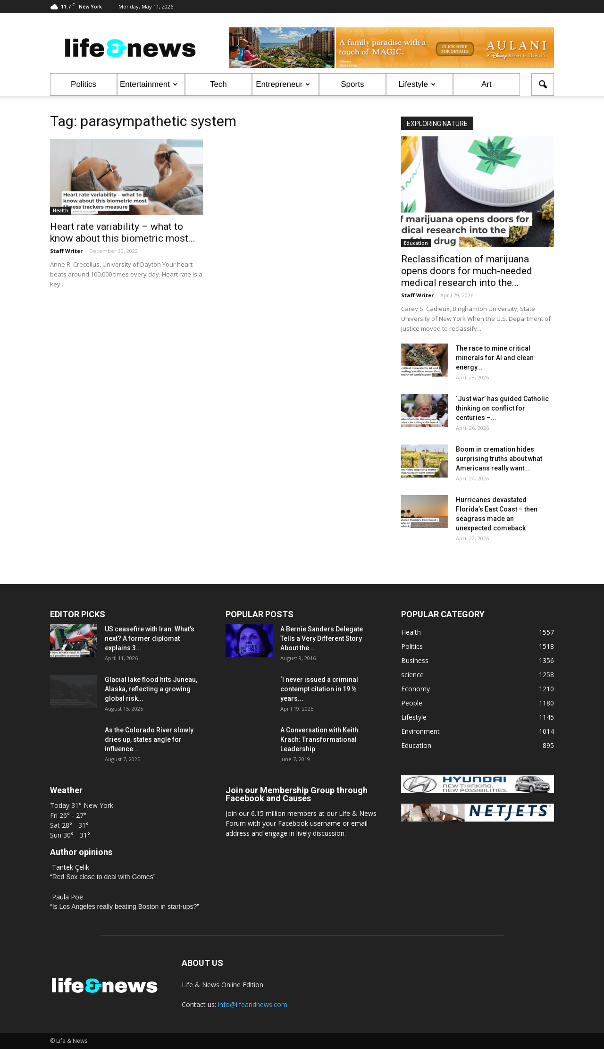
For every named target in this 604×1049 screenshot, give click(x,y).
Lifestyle (417, 84)
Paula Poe (67, 896)
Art (486, 84)
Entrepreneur (283, 84)
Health (60, 210)
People (411, 702)
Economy (415, 688)
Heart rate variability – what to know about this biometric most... (122, 232)
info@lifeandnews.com (252, 1004)
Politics (83, 84)
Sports (352, 84)
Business (414, 660)
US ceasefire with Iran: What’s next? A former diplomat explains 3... (149, 638)
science (412, 674)
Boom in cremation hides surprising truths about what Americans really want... (499, 458)
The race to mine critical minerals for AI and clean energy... (495, 357)
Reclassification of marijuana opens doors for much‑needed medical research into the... (466, 270)
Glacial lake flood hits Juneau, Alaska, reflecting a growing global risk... (151, 689)
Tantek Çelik (70, 867)
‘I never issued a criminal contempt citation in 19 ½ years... (319, 689)
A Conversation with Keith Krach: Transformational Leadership (319, 739)
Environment (420, 731)
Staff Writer (66, 250)
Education (416, 243)
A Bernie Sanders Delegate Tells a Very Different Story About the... (321, 638)
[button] (542, 84)
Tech (218, 84)
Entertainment (148, 84)
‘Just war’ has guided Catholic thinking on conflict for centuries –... (502, 408)
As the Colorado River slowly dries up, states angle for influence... (149, 739)
